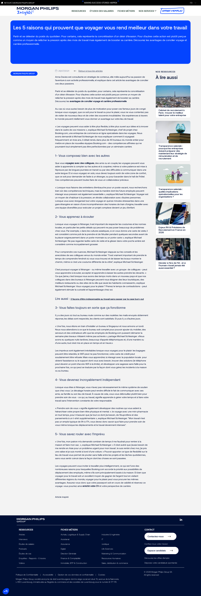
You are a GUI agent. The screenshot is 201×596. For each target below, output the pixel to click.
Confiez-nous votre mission (156, 544)
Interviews (23, 539)
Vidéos (22, 563)
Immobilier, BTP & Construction (74, 563)
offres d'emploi (172, 11)
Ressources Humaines (111, 558)
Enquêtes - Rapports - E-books (32, 558)
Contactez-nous (156, 536)
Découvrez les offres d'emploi (156, 558)
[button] (6, 591)
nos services (146, 11)
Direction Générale (68, 553)
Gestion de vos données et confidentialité (76, 574)
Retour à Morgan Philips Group (19, 3)
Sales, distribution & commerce (115, 563)
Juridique (105, 544)
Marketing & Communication (114, 553)
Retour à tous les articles (90, 70)
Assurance (65, 544)
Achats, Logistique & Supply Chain (75, 534)
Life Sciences (107, 549)
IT (102, 539)
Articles (22, 534)
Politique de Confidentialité (27, 574)
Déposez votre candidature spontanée (160, 563)
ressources (79, 11)
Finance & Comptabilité (70, 558)
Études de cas (25, 553)
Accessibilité (48, 574)
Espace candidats (157, 550)
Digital (63, 549)
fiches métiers (126, 11)
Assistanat (65, 539)
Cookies (101, 574)
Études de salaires (26, 544)
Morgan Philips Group (24, 73)
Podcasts (23, 549)
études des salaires (102, 11)
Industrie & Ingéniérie (111, 534)
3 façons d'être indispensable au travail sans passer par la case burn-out (107, 299)
